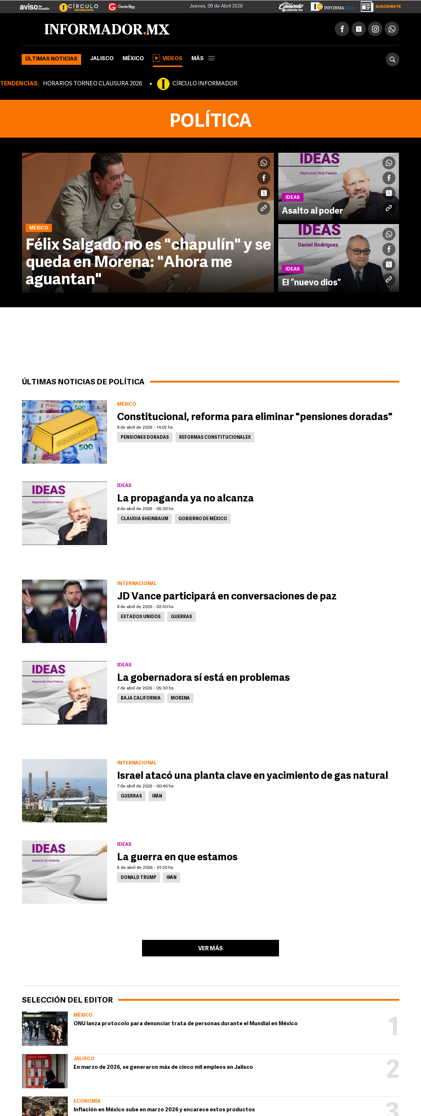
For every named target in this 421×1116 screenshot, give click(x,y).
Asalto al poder (312, 211)
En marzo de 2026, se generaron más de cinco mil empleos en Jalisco (163, 1067)
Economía (87, 1101)
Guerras (181, 617)
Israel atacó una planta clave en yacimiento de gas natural (252, 776)
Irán (157, 796)
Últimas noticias (51, 59)
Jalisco (102, 59)
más (202, 59)
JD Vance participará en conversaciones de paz (227, 597)
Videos (167, 58)
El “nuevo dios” (311, 283)
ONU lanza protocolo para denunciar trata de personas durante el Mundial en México (186, 1024)
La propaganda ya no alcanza (185, 499)
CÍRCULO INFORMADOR (204, 84)
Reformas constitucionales (215, 438)
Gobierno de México (202, 519)
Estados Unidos (141, 617)
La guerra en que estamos (177, 858)
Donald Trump (138, 878)
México (133, 59)
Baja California (141, 698)
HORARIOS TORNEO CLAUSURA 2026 (92, 84)
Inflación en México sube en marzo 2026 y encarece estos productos (164, 1110)
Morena (180, 698)
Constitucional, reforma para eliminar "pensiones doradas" (255, 417)
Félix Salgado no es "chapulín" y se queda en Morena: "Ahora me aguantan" (148, 263)
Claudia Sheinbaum (144, 519)
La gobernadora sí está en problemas (203, 678)
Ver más (210, 949)
